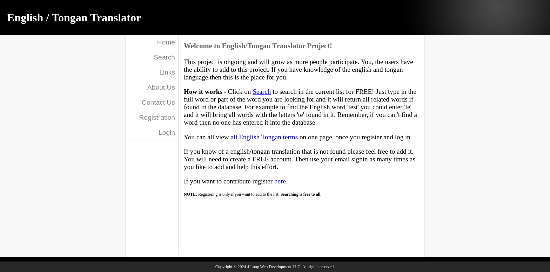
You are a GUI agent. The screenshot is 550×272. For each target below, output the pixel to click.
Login (167, 132)
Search (164, 57)
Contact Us (158, 102)
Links (167, 72)
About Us (161, 87)
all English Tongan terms (264, 137)
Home (166, 42)
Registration (157, 117)
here (280, 181)
